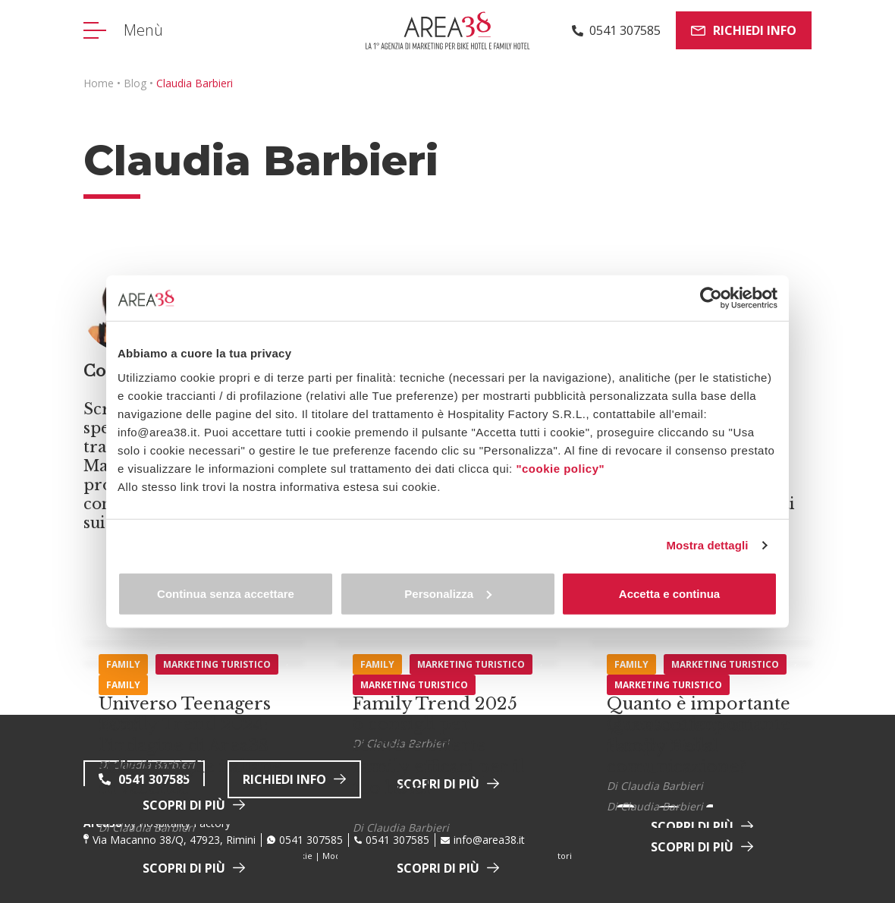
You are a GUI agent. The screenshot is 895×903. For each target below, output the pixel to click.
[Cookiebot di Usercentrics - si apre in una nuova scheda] (711, 298)
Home (98, 83)
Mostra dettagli (707, 545)
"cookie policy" (560, 467)
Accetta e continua (669, 593)
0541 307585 (311, 839)
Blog (135, 83)
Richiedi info (743, 30)
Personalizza (447, 593)
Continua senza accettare (225, 593)
